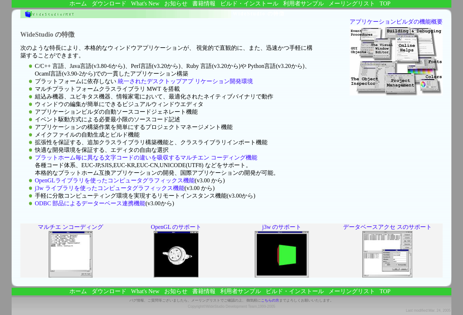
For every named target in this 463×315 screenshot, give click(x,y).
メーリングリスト (352, 3)
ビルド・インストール (249, 3)
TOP (385, 3)
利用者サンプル (303, 3)
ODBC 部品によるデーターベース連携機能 (90, 203)
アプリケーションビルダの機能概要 (396, 22)
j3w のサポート (281, 227)
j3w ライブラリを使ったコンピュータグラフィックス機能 (110, 188)
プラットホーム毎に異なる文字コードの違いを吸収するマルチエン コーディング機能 (146, 157)
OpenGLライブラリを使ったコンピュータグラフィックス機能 (115, 180)
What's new (145, 3)
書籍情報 (204, 3)
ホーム (78, 3)
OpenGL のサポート (176, 227)
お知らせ (176, 3)
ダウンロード (109, 3)
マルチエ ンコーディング (70, 227)
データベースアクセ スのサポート (387, 227)
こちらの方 (270, 300)
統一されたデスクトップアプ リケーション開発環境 (185, 81)
